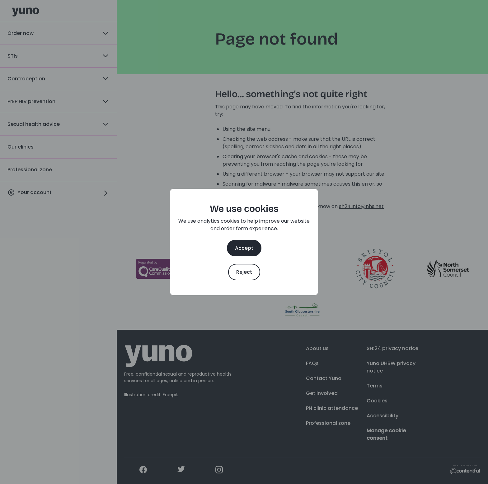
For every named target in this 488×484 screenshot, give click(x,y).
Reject (244, 272)
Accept (244, 248)
